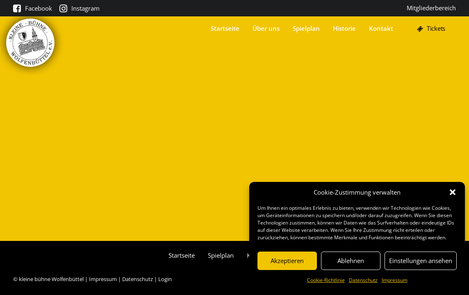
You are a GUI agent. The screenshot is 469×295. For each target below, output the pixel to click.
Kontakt (381, 31)
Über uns (266, 31)
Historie (344, 31)
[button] (453, 192)
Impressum (395, 280)
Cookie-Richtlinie (326, 280)
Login (165, 279)
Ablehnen (350, 260)
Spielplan (306, 31)
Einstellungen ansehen (420, 260)
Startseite (225, 31)
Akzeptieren (287, 260)
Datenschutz (363, 280)
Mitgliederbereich (431, 8)
